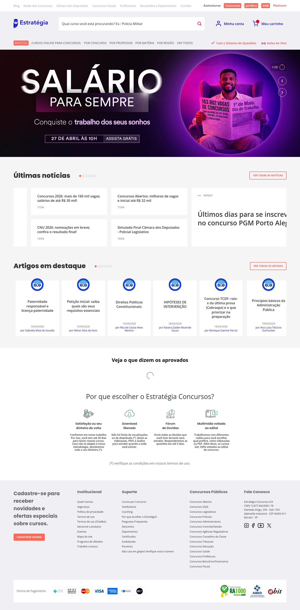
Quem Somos (85, 502)
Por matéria (144, 43)
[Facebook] (253, 525)
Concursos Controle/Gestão (206, 526)
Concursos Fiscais (104, 6)
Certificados (129, 536)
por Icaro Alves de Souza (265, 330)
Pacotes (21, 43)
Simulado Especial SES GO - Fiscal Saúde (248, 227)
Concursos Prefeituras (202, 556)
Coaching (127, 512)
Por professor (121, 43)
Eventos (81, 531)
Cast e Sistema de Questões (236, 43)
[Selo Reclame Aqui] (233, 591)
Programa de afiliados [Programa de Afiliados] (90, 541)
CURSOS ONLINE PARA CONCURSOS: (56, 43)
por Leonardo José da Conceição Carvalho (81, 329)
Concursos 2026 (199, 507)
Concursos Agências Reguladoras (209, 531)
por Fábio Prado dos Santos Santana (173, 329)
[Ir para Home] (31, 24)
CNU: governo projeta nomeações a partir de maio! (164, 198)
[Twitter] (269, 526)
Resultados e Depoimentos (158, 6)
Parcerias (127, 546)
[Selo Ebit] (275, 591)
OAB (265, 6)
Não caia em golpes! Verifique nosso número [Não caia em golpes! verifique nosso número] (148, 551)
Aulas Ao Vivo (276, 43)
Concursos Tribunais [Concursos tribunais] (201, 541)
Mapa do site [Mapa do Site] (84, 536)
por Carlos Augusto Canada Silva (127, 329)
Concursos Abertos (201, 502)
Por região (165, 43)
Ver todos (185, 43)
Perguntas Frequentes (135, 521)
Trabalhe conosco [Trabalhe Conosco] (87, 546)
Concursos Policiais (201, 517)
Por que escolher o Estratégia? (139, 517)
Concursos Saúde (200, 551)
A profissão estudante (127, 304)
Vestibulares (129, 507)
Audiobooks (129, 541)
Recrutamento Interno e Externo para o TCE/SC (265, 306)
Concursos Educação (202, 546)
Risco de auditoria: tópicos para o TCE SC (219, 305)
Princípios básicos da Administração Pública (35, 305)
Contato (185, 6)
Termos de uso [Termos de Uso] (86, 517)
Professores (128, 6)
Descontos (128, 526)
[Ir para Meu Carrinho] (267, 24)
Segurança (83, 507)
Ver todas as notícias (268, 175)
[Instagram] (246, 525)
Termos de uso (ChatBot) (91, 521)
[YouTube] (261, 525)
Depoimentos (130, 531)
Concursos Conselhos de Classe (208, 536)
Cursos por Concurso (134, 502)
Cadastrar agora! (29, 537)
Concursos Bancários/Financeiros (209, 561)
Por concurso (95, 43)
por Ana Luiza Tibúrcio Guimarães (35, 329)
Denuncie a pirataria (89, 526)
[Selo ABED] (257, 591)
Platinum (279, 5)
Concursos (232, 6)
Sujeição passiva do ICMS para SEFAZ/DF (173, 304)
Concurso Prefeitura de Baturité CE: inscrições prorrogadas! (245, 198)
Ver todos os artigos (268, 266)
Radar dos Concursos (38, 6)
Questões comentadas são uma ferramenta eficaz (81, 305)
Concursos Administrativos (205, 521)
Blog (17, 6)
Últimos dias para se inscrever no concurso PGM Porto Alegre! (70, 218)
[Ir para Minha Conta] (230, 24)
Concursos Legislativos (203, 512)
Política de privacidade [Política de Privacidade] (90, 512)
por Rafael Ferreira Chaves (219, 330)
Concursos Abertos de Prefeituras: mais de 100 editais (168, 229)
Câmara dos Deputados (72, 6)
